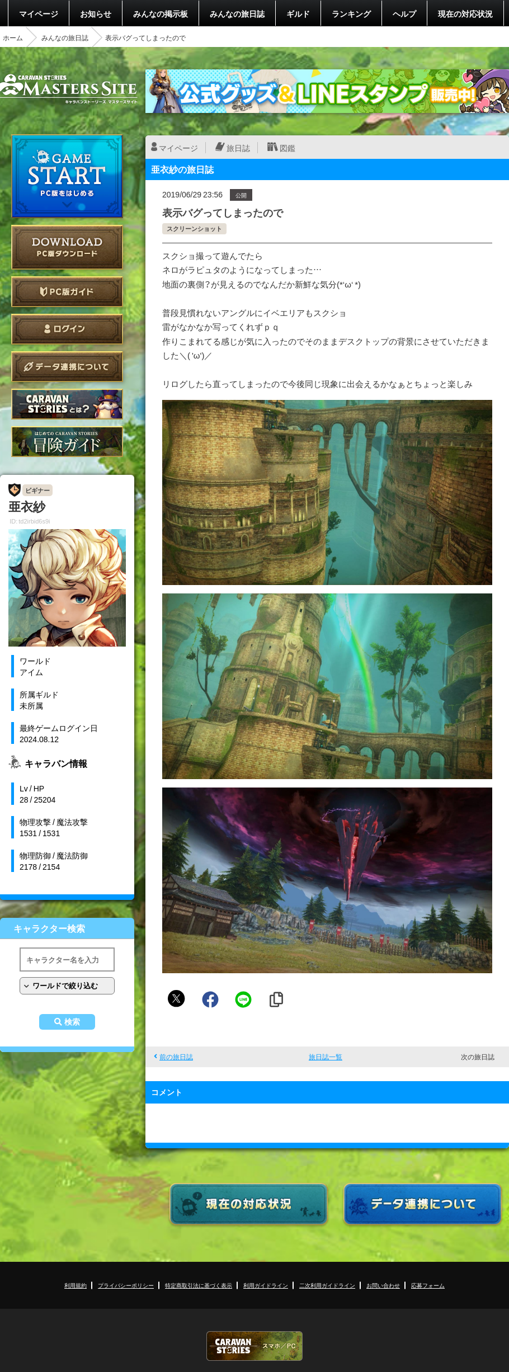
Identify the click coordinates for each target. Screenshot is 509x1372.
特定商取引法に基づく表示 (198, 1285)
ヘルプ (404, 13)
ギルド (298, 13)
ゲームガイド (67, 441)
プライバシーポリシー (126, 1285)
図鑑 (287, 147)
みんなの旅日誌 (237, 13)
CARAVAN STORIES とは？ (67, 404)
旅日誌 (238, 147)
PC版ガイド (67, 291)
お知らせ (95, 13)
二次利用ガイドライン (327, 1285)
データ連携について (67, 366)
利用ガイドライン (265, 1285)
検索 (72, 1022)
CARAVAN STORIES (254, 1346)
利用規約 (75, 1285)
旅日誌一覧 (325, 1057)
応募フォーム (428, 1285)
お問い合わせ (383, 1285)
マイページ (38, 13)
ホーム (13, 37)
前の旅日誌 (176, 1057)
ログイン (67, 329)
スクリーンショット (194, 228)
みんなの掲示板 (160, 13)
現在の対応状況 (465, 13)
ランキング (351, 13)
